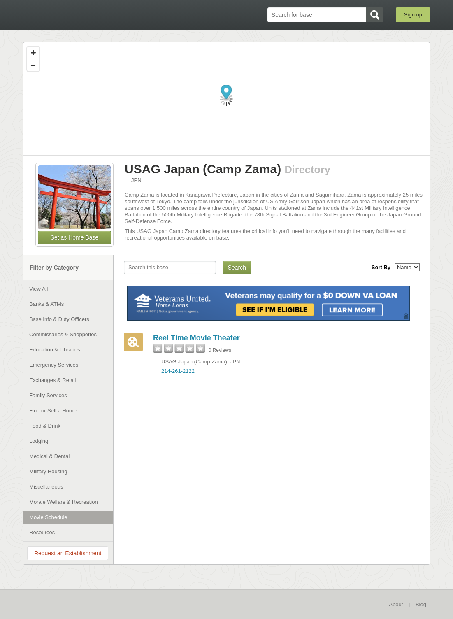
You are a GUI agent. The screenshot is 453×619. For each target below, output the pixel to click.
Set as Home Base (75, 237)
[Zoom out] (33, 65)
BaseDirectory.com (83, 14)
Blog (421, 604)
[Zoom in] (33, 53)
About (396, 604)
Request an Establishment (67, 553)
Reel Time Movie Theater (196, 338)
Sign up (413, 15)
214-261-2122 (178, 371)
